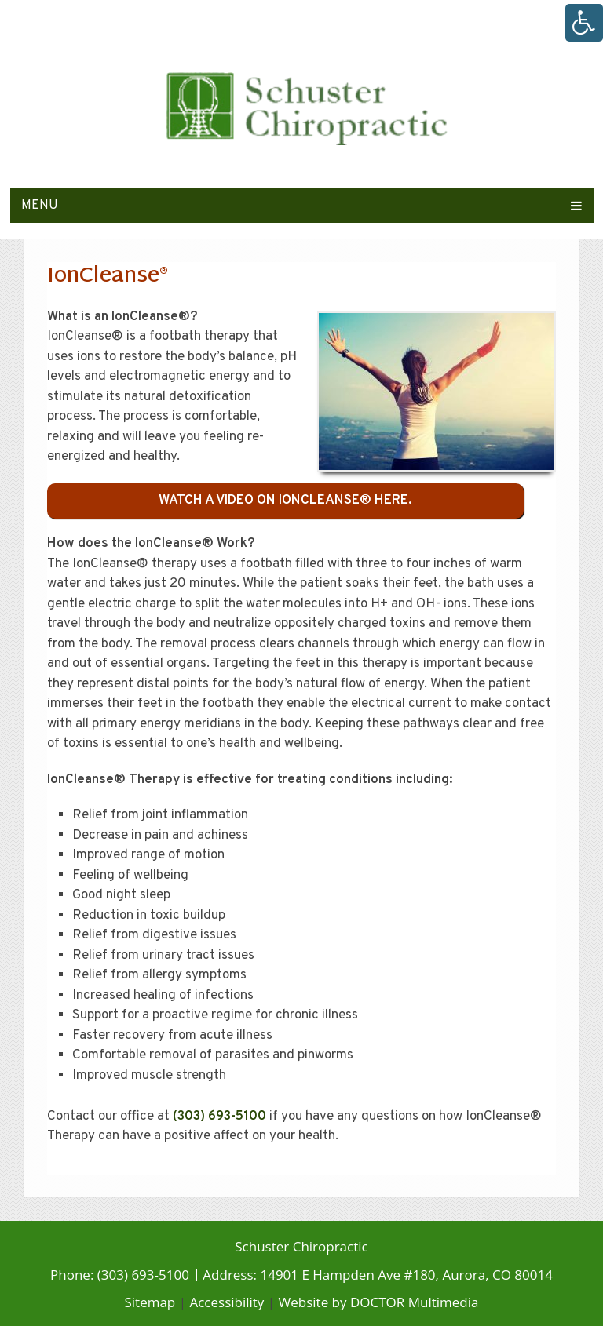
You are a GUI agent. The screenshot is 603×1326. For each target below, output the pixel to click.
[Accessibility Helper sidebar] (584, 23)
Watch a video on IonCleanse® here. (285, 500)
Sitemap (149, 1302)
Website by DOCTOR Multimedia (379, 1302)
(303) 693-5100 (219, 1116)
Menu (39, 205)
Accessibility (226, 1302)
